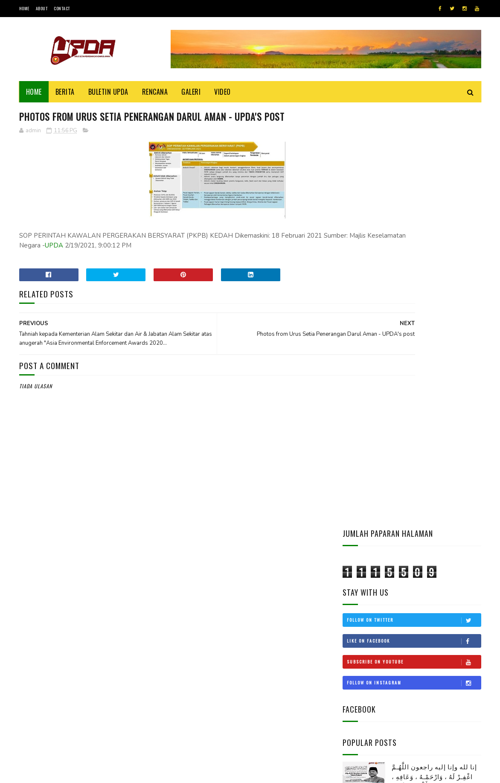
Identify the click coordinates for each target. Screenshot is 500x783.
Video (222, 92)
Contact (62, 8)
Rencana (155, 92)
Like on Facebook (414, 221)
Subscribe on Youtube (414, 242)
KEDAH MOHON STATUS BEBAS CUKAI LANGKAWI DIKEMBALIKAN (436, 513)
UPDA (137, 246)
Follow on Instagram (414, 263)
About (42, 8)
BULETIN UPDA (108, 92)
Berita (65, 92)
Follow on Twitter (414, 201)
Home (24, 8)
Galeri (191, 92)
